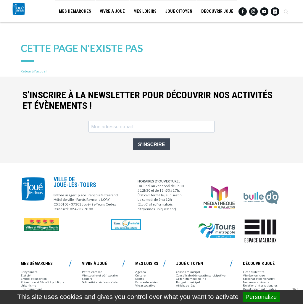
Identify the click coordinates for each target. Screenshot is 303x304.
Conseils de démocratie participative (200, 275)
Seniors (87, 278)
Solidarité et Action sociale (99, 282)
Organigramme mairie (191, 278)
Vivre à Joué (111, 11)
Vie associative (145, 285)
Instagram (253, 9)
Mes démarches (74, 11)
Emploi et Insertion (34, 278)
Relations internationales (260, 285)
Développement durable (259, 289)
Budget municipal (188, 282)
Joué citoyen (178, 11)
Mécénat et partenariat (259, 278)
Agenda (140, 272)
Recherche (286, 9)
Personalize (261, 297)
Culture (140, 275)
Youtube (264, 9)
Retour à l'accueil (34, 71)
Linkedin (275, 9)
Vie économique (254, 275)
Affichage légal (186, 285)
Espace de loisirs (146, 282)
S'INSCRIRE (151, 144)
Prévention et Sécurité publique (42, 282)
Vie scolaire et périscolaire (100, 275)
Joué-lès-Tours (27, 21)
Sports (139, 278)
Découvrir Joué (217, 11)
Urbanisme (28, 285)
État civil (26, 275)
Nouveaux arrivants (256, 282)
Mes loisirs (144, 11)
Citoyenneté (29, 272)
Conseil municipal (188, 272)
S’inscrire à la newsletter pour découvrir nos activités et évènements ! (147, 100)
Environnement (31, 289)
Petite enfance (92, 272)
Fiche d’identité (254, 272)
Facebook (242, 9)
